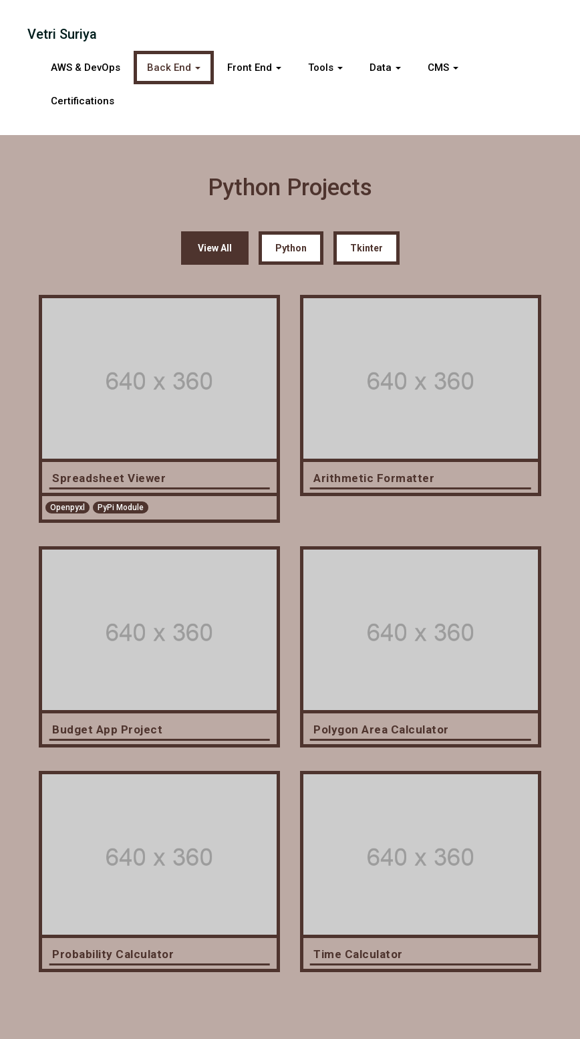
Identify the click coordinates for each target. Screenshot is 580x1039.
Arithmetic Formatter (373, 478)
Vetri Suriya (62, 34)
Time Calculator (358, 954)
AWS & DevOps (85, 68)
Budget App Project (107, 729)
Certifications (82, 101)
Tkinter (366, 248)
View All (215, 248)
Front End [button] (254, 68)
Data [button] (385, 68)
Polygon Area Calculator (381, 729)
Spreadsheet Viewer (109, 478)
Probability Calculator (113, 954)
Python (291, 248)
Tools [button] (325, 68)
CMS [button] (443, 68)
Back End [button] (173, 68)
